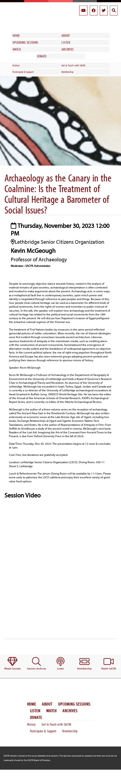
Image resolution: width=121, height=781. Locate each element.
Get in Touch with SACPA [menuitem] (73, 65)
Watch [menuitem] (17, 49)
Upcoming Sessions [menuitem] (25, 42)
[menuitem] (12, 663)
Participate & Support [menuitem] (23, 71)
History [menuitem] (16, 65)
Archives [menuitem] (68, 49)
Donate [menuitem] (42, 56)
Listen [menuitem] (66, 42)
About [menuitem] (66, 35)
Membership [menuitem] (67, 71)
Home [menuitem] (16, 35)
